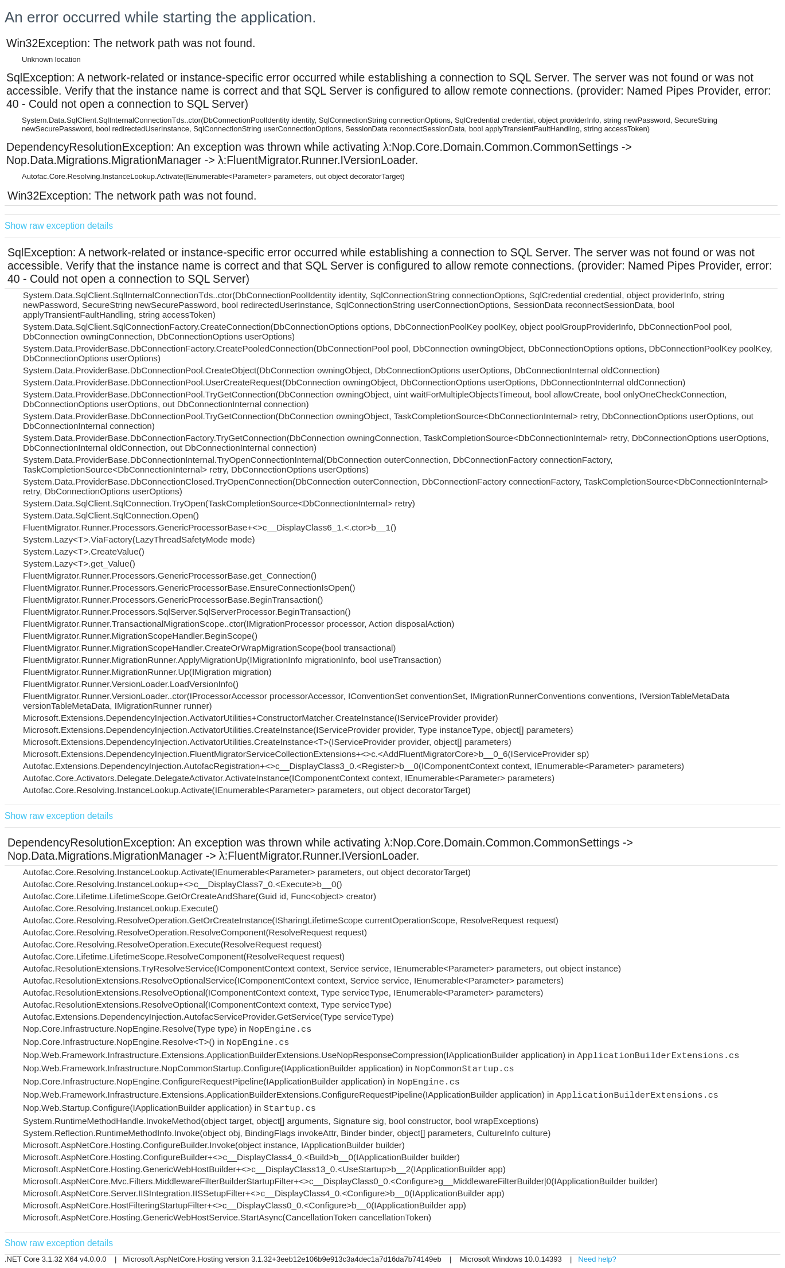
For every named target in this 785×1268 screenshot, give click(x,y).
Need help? (597, 1259)
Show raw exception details (59, 226)
